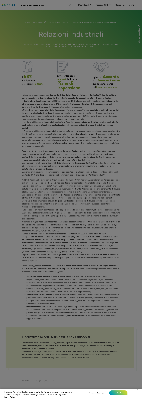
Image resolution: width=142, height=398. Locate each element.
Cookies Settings (96, 393)
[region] (71, 393)
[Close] (137, 389)
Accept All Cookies (118, 393)
